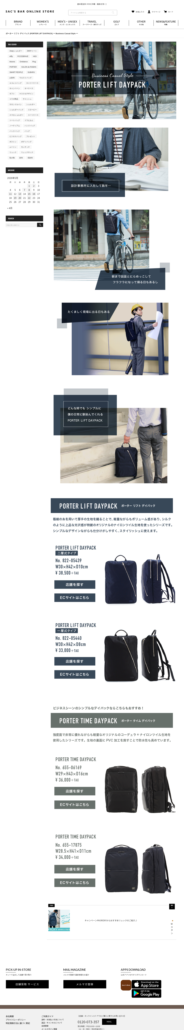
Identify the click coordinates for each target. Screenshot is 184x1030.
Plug (34, 62)
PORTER (13, 67)
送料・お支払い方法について (53, 1001)
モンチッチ (25, 147)
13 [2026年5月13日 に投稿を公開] (20, 194)
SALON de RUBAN (28, 67)
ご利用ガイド (48, 998)
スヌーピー (32, 110)
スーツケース (33, 115)
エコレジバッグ (15, 83)
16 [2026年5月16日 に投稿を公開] (34, 194)
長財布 (30, 158)
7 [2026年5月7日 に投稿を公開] (24, 190)
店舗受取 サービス (27, 975)
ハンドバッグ (30, 126)
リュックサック (27, 152)
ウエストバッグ (25, 78)
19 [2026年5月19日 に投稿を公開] (15, 198)
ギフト (12, 94)
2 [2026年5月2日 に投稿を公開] (33, 185)
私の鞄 (12, 158)
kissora (12, 62)
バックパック (14, 131)
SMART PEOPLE (16, 72)
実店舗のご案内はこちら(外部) (53, 1014)
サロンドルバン (15, 104)
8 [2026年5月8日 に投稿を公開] (29, 190)
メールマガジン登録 (49, 1010)
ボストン (12, 142)
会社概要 (10, 998)
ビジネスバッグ (15, 136)
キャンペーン (14, 88)
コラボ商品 (13, 99)
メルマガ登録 (84, 975)
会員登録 (45, 1007)
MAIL (109, 1003)
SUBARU (31, 72)
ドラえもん (29, 120)
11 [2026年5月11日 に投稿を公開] (10, 194)
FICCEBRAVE (22, 56)
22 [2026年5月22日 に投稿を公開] (29, 198)
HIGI (35, 56)
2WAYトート (32, 51)
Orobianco (24, 62)
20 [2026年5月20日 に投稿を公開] (20, 198)
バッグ (27, 131)
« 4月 (9, 208)
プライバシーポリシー (16, 1001)
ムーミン (12, 147)
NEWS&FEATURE (166, 23)
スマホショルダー (16, 115)
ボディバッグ (26, 142)
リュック (12, 152)
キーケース (29, 88)
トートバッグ (14, 120)
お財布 (12, 78)
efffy (11, 56)
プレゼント (30, 136)
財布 (21, 158)
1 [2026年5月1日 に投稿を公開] (29, 185)
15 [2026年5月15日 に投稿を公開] (29, 194)
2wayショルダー (15, 51)
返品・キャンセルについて (52, 1004)
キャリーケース (32, 83)
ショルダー (30, 104)
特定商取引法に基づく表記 (18, 1004)
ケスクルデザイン (26, 94)
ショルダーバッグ (16, 110)
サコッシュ (27, 99)
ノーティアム (14, 126)
